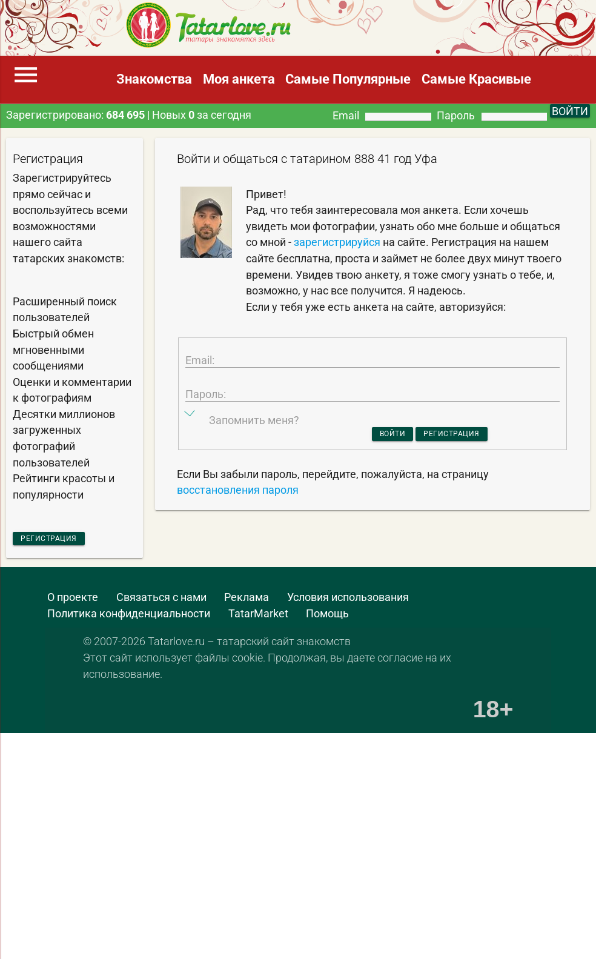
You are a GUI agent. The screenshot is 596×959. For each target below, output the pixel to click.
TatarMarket (258, 618)
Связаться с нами (161, 602)
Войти (377, 465)
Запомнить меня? (254, 449)
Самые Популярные (348, 79)
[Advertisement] (279, 800)
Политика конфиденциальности (128, 618)
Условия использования (348, 602)
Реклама (246, 602)
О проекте (72, 602)
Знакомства (154, 79)
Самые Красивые (476, 79)
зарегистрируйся (337, 242)
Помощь (327, 618)
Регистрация (65, 540)
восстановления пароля (238, 524)
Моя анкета (239, 79)
